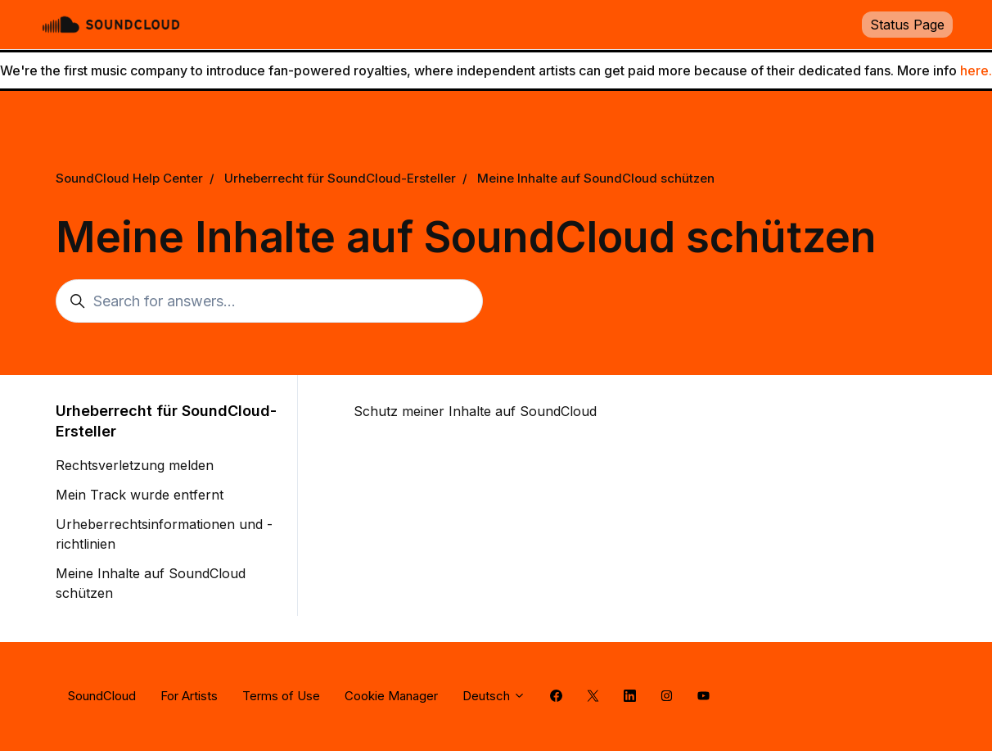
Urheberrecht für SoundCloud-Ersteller (340, 178)
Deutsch (493, 695)
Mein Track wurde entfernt (139, 494)
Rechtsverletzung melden (135, 465)
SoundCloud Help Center (129, 178)
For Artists (189, 695)
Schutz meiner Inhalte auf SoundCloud (475, 411)
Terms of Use (281, 695)
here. (976, 70)
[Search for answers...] (269, 301)
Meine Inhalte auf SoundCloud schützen (596, 178)
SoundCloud (102, 695)
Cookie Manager (391, 695)
